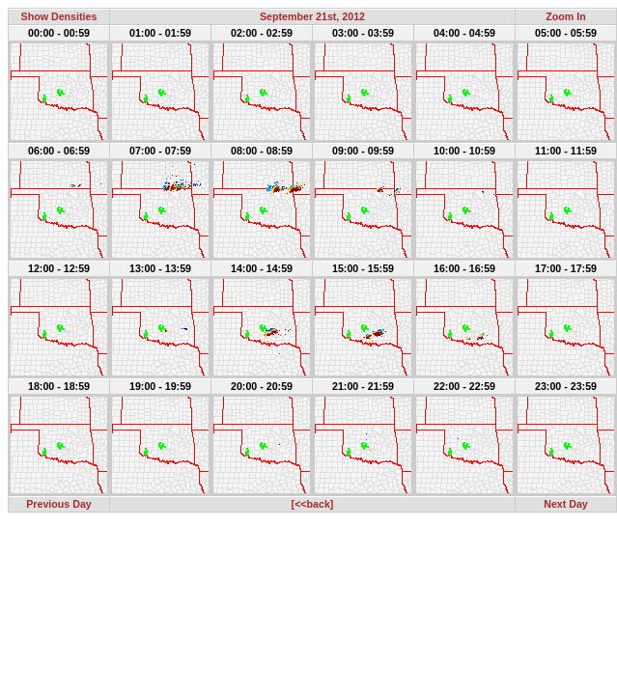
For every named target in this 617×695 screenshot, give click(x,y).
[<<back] (313, 504)
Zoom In (565, 16)
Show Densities (59, 16)
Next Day (566, 504)
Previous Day (59, 504)
